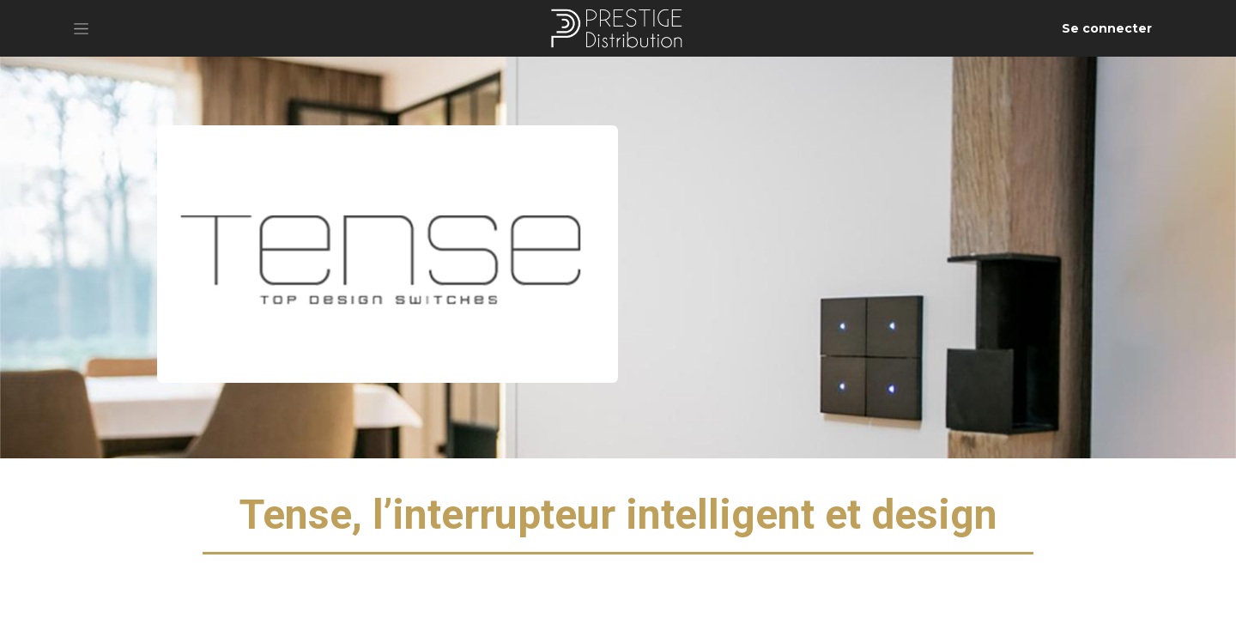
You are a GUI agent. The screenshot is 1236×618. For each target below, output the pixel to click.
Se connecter (1107, 28)
